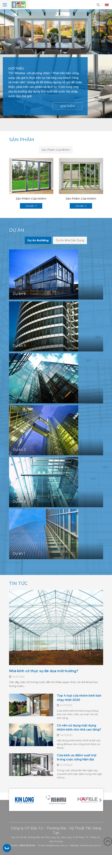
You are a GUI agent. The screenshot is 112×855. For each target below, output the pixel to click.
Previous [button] (57, 800)
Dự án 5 (19, 346)
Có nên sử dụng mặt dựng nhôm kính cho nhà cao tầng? (79, 727)
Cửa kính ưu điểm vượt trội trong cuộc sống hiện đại (76, 757)
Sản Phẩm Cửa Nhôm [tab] (56, 150)
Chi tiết (31, 205)
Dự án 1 (19, 553)
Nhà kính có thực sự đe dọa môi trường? (43, 671)
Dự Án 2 (19, 502)
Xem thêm (67, 106)
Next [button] (100, 800)
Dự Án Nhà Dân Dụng (70, 240)
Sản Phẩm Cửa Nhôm (31, 198)
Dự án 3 (19, 450)
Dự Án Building (38, 240)
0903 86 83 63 (7, 848)
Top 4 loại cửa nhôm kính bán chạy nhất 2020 (79, 697)
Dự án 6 (19, 294)
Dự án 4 (19, 398)
